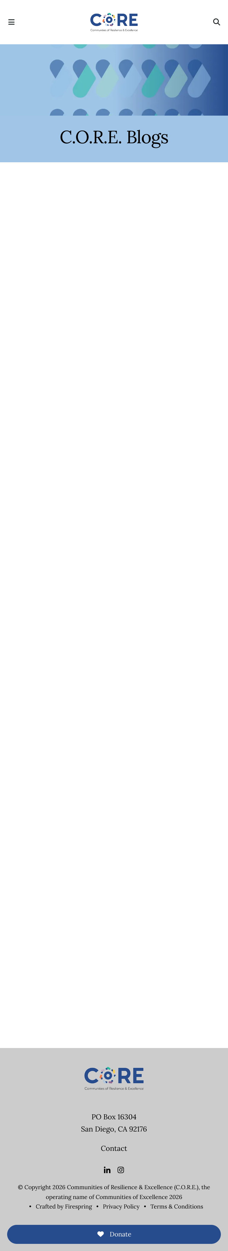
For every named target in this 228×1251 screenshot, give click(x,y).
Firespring (78, 1206)
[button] (11, 22)
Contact (114, 1148)
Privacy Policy (121, 1206)
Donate (114, 1234)
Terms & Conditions (177, 1206)
